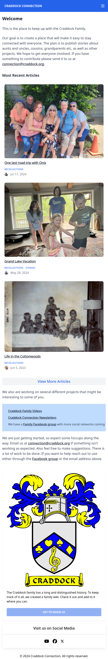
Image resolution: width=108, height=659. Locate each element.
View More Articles (54, 381)
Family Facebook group (39, 424)
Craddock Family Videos (25, 411)
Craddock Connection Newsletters (32, 418)
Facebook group (45, 459)
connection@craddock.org (23, 64)
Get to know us (54, 612)
